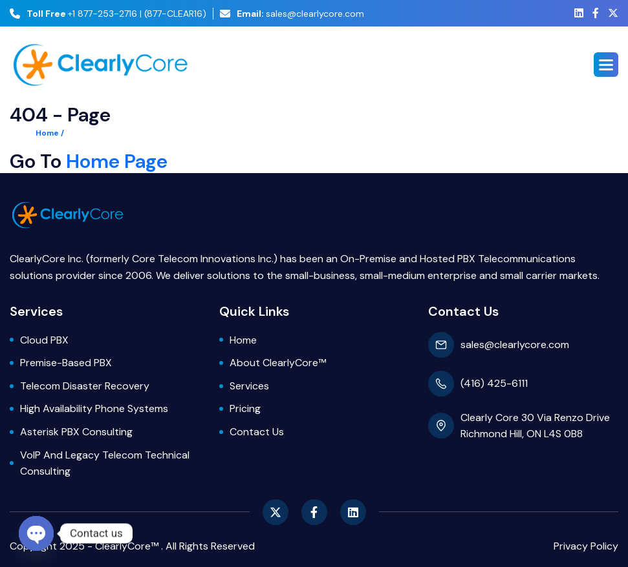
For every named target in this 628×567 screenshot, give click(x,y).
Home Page (117, 161)
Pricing (245, 408)
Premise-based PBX (66, 362)
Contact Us (257, 431)
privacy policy (586, 546)
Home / (50, 133)
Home (243, 340)
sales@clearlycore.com (292, 13)
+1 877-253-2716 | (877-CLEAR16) (108, 13)
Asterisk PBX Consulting (76, 431)
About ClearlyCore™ (278, 362)
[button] (606, 64)
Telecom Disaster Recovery (84, 386)
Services (249, 386)
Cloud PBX (44, 340)
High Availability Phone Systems (94, 408)
